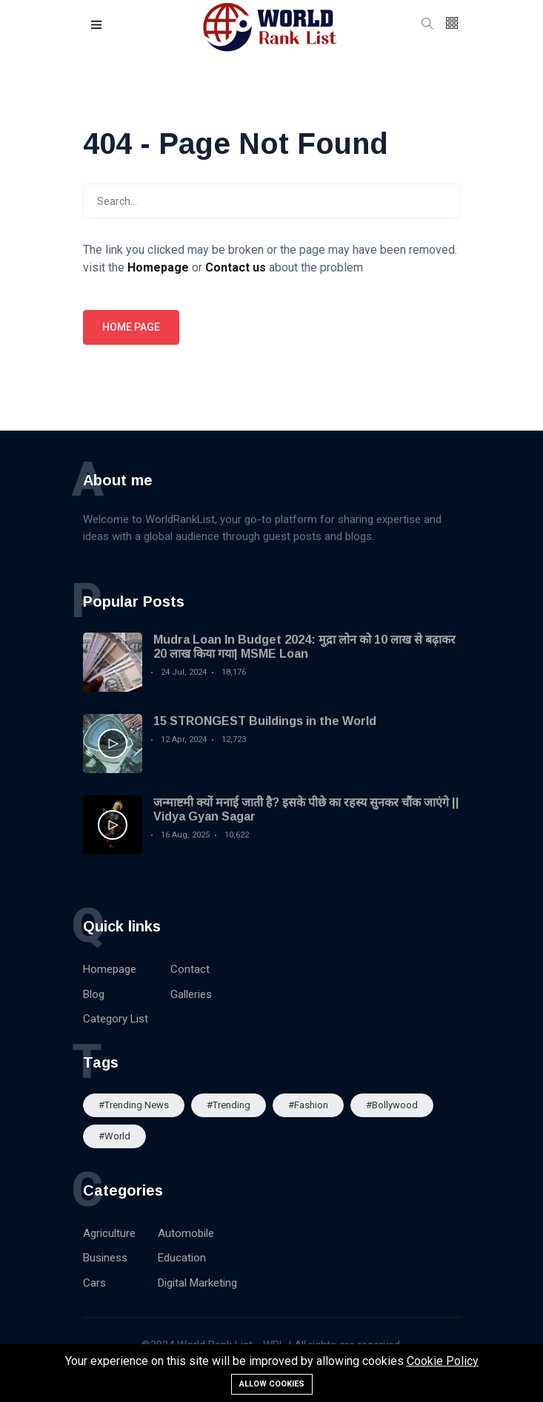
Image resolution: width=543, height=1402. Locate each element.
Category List (115, 1018)
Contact (190, 969)
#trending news (134, 1105)
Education (182, 1257)
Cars (94, 1283)
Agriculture (109, 1233)
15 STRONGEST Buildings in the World (264, 721)
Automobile (186, 1233)
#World (114, 1136)
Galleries (191, 994)
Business (105, 1257)
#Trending (228, 1105)
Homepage (109, 969)
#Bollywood (392, 1105)
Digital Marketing (197, 1283)
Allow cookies (271, 1384)
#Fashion (308, 1105)
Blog (93, 994)
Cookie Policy (443, 1361)
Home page (131, 327)
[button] (97, 25)
